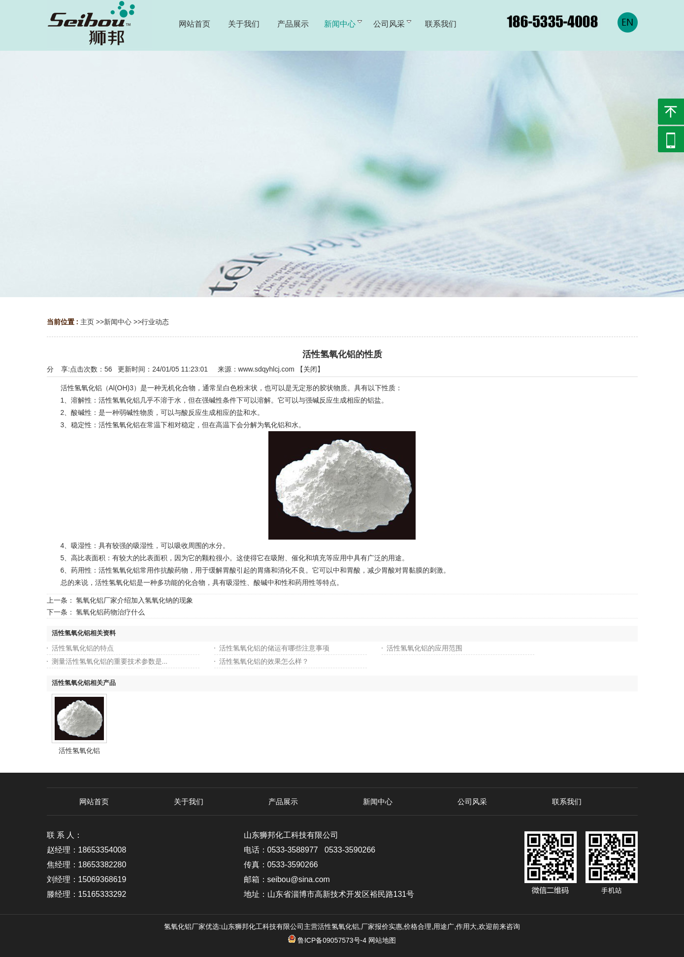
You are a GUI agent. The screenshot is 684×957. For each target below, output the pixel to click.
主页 (87, 322)
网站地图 (382, 940)
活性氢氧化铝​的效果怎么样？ (264, 661)
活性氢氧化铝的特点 (83, 648)
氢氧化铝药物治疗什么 (110, 612)
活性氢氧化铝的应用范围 (424, 648)
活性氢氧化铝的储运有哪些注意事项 (274, 648)
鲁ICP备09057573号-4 (327, 940)
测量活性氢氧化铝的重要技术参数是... (110, 661)
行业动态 (155, 322)
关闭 (310, 369)
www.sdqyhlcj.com (266, 369)
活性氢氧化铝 (79, 750)
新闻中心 (117, 322)
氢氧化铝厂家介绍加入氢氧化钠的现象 (134, 600)
